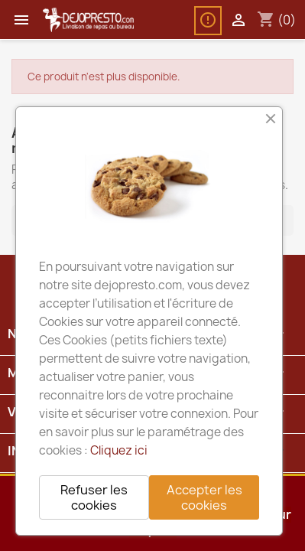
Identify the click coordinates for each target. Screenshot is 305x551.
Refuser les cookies (94, 497)
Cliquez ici (119, 450)
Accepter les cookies (204, 497)
